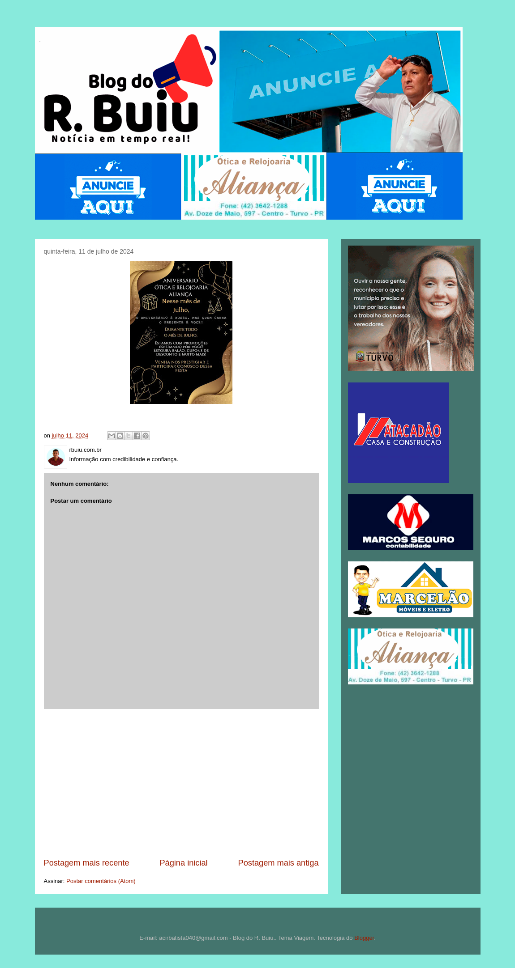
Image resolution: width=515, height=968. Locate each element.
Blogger (364, 937)
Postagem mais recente (86, 862)
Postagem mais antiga (278, 862)
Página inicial (183, 862)
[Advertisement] (181, 783)
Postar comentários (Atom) (101, 881)
